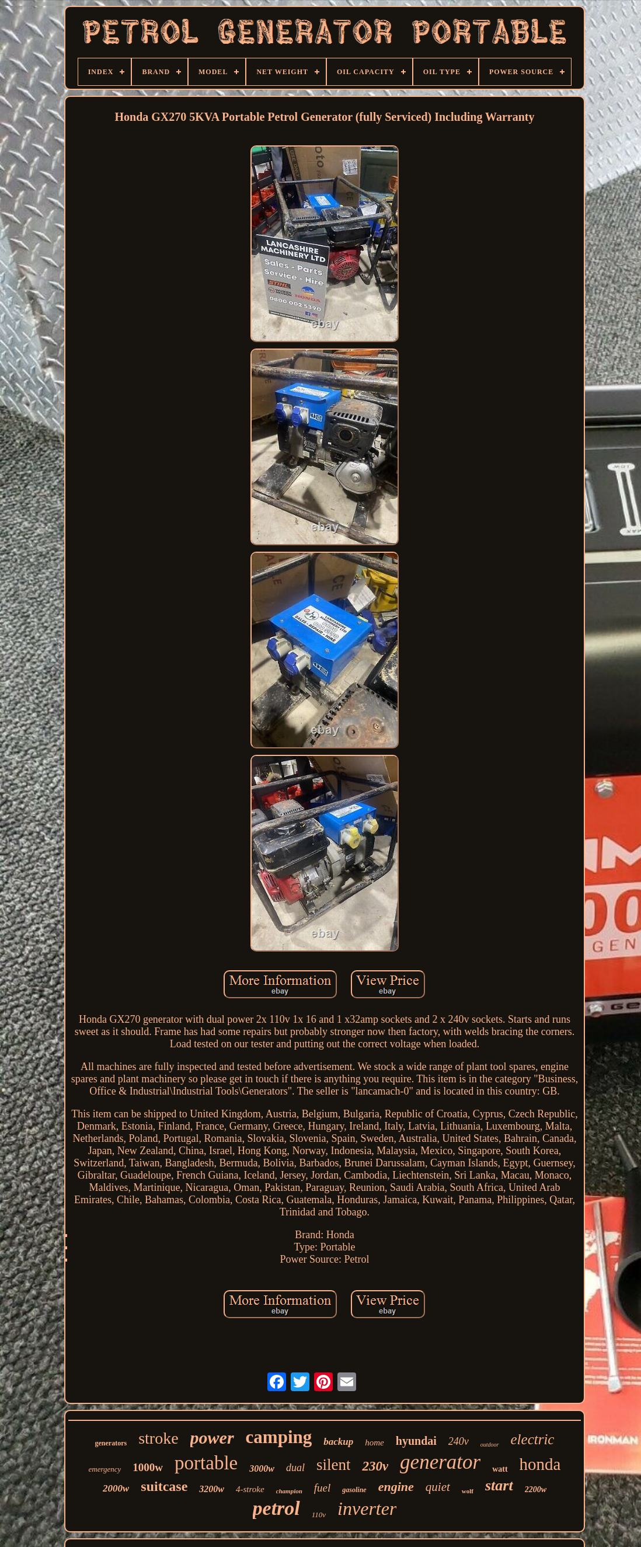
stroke (158, 1438)
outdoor (489, 1444)
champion (289, 1490)
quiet (438, 1487)
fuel (322, 1488)
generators (111, 1443)
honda (540, 1464)
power (212, 1437)
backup (338, 1441)
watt (499, 1469)
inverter (366, 1508)
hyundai (416, 1440)
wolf (467, 1490)
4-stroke (250, 1489)
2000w (116, 1488)
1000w (148, 1467)
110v (319, 1514)
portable (206, 1462)
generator (440, 1462)
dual (295, 1467)
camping (279, 1437)
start (499, 1485)
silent (333, 1464)
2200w (535, 1489)
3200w (211, 1489)
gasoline (354, 1490)
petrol (276, 1508)
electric (533, 1439)
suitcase (164, 1486)
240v (458, 1441)
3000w (261, 1468)
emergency (105, 1469)
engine (396, 1486)
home (374, 1442)
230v (375, 1466)
